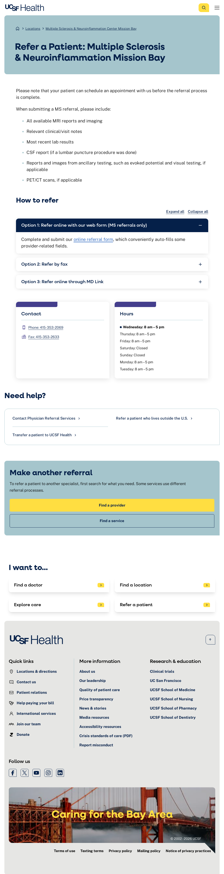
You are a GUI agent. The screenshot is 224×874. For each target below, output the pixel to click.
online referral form (93, 239)
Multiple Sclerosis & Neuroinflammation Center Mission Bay (91, 28)
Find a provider (112, 505)
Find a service (112, 520)
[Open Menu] (217, 7)
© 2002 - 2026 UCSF (186, 838)
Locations (32, 28)
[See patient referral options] (165, 604)
